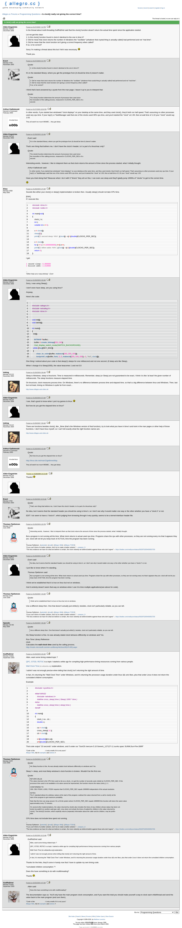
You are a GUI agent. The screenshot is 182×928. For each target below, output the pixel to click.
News (83, 916)
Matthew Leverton (99, 919)
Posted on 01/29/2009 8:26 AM (36, 654)
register (157, 8)
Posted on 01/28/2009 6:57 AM (36, 398)
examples (42, 753)
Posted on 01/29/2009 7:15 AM (36, 594)
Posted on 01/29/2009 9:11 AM (36, 759)
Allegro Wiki (58, 545)
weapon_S (81, 547)
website (43, 545)
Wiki (93, 916)
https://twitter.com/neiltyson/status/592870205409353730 (135, 549)
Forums (88, 916)
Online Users (100, 916)
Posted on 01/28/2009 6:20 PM (36, 524)
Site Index (72, 916)
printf (36, 236)
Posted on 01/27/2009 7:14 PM (36, 27)
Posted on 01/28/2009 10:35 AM (36, 499)
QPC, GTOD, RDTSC (35, 662)
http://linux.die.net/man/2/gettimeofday (41, 460)
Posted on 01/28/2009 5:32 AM (36, 134)
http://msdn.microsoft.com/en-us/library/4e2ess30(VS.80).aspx (51, 647)
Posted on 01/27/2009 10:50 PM (36, 109)
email (50, 545)
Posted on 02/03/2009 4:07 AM (36, 883)
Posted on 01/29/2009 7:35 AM (36, 623)
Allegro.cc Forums (9, 14)
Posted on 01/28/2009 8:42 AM (36, 449)
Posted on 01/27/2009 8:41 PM (36, 61)
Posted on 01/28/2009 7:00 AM (36, 423)
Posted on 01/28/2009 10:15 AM (36, 474)
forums (140, 8)
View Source (109, 916)
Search (78, 916)
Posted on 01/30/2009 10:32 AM (36, 835)
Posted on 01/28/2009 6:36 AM (36, 372)
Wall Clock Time (32, 666)
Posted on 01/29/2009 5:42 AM (36, 556)
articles (52, 753)
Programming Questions (30, 14)
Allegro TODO (70, 545)
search (151, 8)
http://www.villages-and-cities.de (37, 389)
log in (163, 8)
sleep (36, 233)
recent (146, 8)
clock (40, 231)
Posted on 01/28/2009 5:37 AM (36, 189)
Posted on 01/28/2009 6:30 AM (36, 280)
